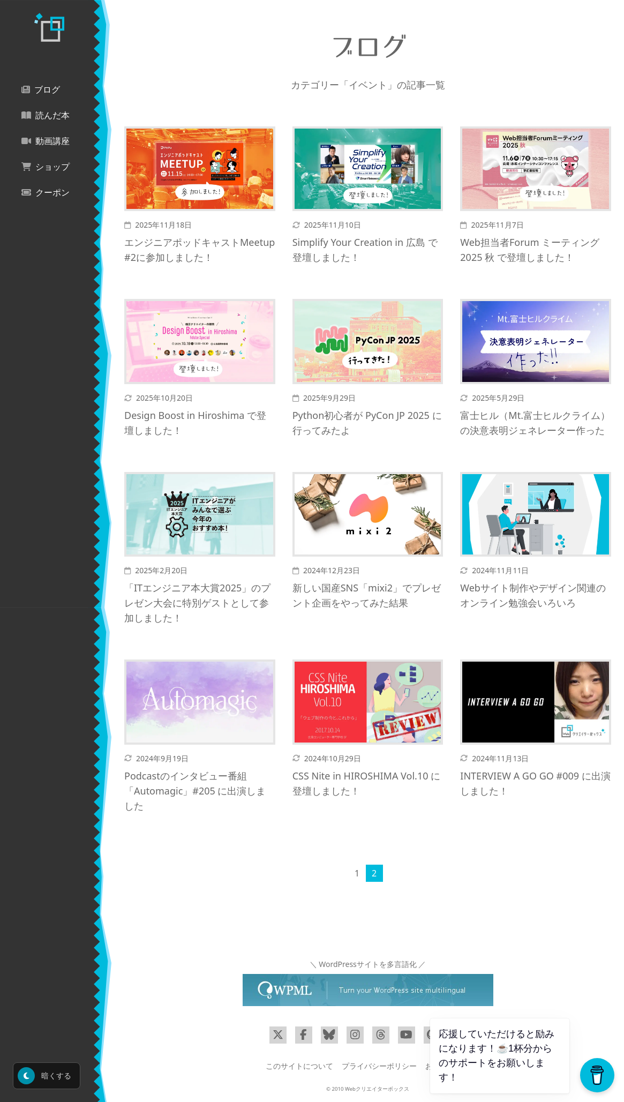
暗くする (44, 1075)
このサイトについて (299, 1066)
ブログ (40, 89)
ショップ (45, 166)
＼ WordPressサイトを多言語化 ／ (368, 964)
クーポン (45, 192)
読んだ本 (45, 115)
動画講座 (45, 141)
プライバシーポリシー (379, 1066)
